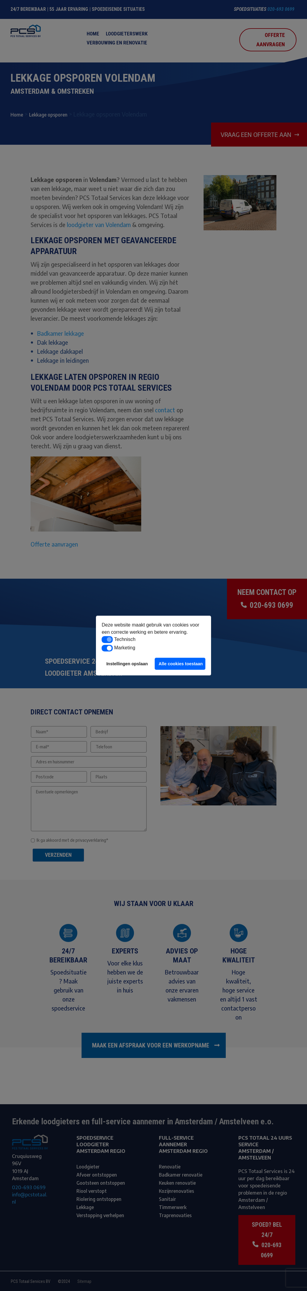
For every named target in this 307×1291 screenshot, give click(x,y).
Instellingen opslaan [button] (127, 663)
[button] (107, 639)
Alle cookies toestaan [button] (181, 663)
